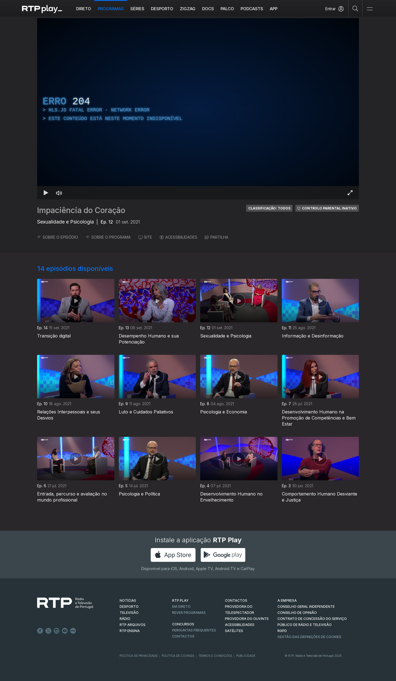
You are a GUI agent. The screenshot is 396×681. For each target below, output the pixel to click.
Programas (111, 8)
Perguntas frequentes (194, 630)
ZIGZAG (188, 8)
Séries (137, 8)
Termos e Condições (215, 655)
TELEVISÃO (129, 613)
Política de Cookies (178, 655)
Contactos (183, 636)
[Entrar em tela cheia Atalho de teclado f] (350, 192)
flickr (73, 631)
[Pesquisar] (355, 8)
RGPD (282, 631)
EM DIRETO (181, 606)
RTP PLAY (180, 600)
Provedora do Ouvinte (247, 619)
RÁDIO (125, 619)
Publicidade (245, 655)
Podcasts (252, 8)
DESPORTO (129, 606)
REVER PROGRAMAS (189, 613)
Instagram (57, 631)
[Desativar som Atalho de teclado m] (59, 192)
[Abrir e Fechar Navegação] (369, 9)
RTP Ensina (130, 631)
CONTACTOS (236, 600)
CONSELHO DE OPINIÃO (297, 613)
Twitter (48, 631)
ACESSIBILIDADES (178, 237)
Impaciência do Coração (81, 210)
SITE (145, 237)
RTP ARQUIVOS (132, 625)
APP (273, 8)
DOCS (208, 8)
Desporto (162, 8)
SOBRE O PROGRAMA (108, 237)
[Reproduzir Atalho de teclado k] (46, 192)
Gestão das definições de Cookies (309, 637)
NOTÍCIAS (128, 600)
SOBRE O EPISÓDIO (57, 237)
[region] (198, 108)
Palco (227, 8)
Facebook (40, 631)
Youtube (65, 631)
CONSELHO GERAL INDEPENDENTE (306, 606)
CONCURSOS (183, 624)
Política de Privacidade (139, 655)
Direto (83, 8)
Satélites (234, 631)
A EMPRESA (287, 600)
